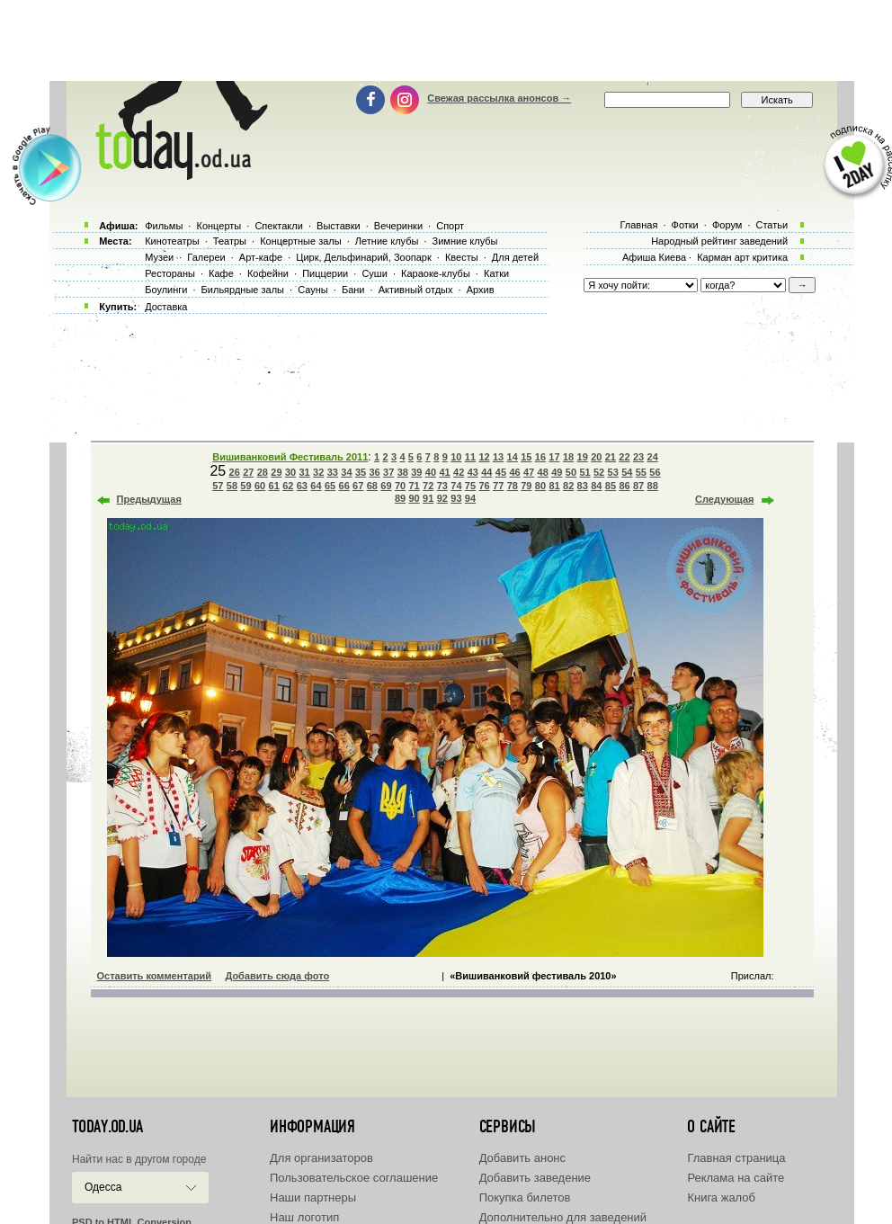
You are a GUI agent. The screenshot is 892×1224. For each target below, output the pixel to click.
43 (473, 472)
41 (444, 472)
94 (470, 498)
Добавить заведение (535, 1177)
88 (652, 485)
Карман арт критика (742, 257)
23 (638, 456)
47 (528, 472)
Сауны (313, 289)
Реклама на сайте (735, 1177)
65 (330, 485)
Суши (374, 273)
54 (626, 472)
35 (360, 472)
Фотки (685, 224)
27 (248, 472)
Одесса (103, 1187)
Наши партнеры (313, 1197)
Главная (638, 224)
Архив (481, 289)
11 (470, 456)
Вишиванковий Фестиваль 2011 (290, 456)
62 (287, 485)
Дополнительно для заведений (563, 1217)
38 (402, 472)
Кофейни (268, 273)
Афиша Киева (654, 257)
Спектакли (278, 225)
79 (526, 485)
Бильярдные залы (242, 289)
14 (512, 456)
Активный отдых (416, 289)
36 (374, 472)
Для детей (515, 257)
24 (652, 456)
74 (455, 485)
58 (232, 485)
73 (442, 485)
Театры (229, 241)
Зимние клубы (465, 241)
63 (302, 485)
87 (638, 485)
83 (582, 485)
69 (385, 485)
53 (613, 472)
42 (458, 472)
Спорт (450, 225)
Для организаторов (321, 1158)
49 (556, 472)
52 (598, 472)
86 (624, 485)
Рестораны (170, 273)
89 (400, 498)
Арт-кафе (260, 257)
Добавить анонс (522, 1158)
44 (486, 472)
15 (526, 456)
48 (543, 472)
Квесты (461, 257)
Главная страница (736, 1158)
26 (234, 472)
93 (455, 498)
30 (290, 472)
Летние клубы (387, 241)
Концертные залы (300, 241)
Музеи (159, 257)
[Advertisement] (446, 40)
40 (430, 472)
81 (554, 485)
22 (624, 456)
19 (582, 456)
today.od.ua (107, 1127)
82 (568, 485)
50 (571, 472)
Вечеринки (398, 225)
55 (641, 472)
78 (512, 485)
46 (514, 472)
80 (540, 485)
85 (610, 485)
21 (610, 456)
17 (554, 456)
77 (498, 485)
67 (357, 485)
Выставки (339, 225)
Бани (353, 289)
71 (413, 485)
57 (217, 485)
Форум (727, 224)
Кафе (221, 273)
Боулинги (166, 289)
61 (274, 485)
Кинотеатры (172, 241)
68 (372, 485)
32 (318, 472)
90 (413, 498)
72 (428, 485)
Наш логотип (304, 1217)
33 (332, 472)
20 (596, 456)
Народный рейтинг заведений (719, 241)
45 (500, 472)
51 (584, 472)
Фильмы (164, 225)
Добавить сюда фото (277, 975)
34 (346, 472)
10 (455, 456)
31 (304, 472)
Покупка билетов (525, 1197)
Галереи (206, 257)
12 (483, 456)
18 (568, 456)
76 (483, 485)
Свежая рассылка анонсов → (499, 98)
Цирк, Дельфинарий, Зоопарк (363, 257)
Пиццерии (325, 273)
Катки (496, 273)
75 (470, 485)
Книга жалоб (721, 1197)
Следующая (724, 499)
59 (245, 485)
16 (540, 456)
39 (416, 472)
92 (442, 498)
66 (344, 485)
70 (400, 485)
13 (498, 456)
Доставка (166, 306)
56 (654, 472)
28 (262, 472)
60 (259, 485)
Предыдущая (149, 499)
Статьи (772, 224)
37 (388, 472)
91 (428, 498)
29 (276, 472)
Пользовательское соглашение (354, 1177)
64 (315, 485)
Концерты (218, 225)
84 (596, 485)
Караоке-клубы (435, 273)
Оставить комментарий (154, 975)
